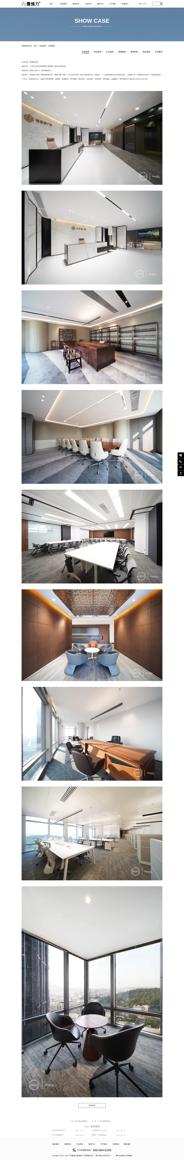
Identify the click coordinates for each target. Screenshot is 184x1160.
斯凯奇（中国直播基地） (99, 1135)
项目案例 (42, 46)
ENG (144, 4)
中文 (140, 4)
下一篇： (101, 1121)
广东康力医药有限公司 (58, 1130)
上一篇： (78, 1121)
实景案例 (51, 46)
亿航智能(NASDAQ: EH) (99, 1130)
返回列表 (92, 1105)
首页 (51, 4)
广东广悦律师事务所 (57, 1135)
